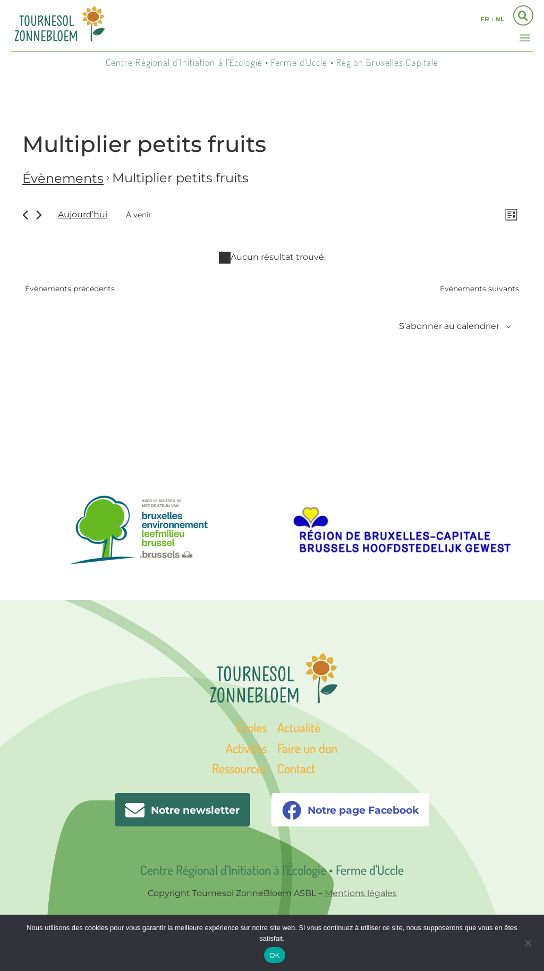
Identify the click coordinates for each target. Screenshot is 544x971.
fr (484, 19)
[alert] (272, 257)
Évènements (63, 178)
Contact (296, 768)
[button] (524, 37)
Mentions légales (361, 893)
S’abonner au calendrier (449, 326)
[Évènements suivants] (39, 215)
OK (274, 955)
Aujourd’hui (82, 214)
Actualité (298, 727)
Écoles (251, 727)
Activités (246, 748)
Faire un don (307, 748)
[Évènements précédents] (25, 215)
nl (499, 19)
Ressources (239, 768)
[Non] (527, 942)
